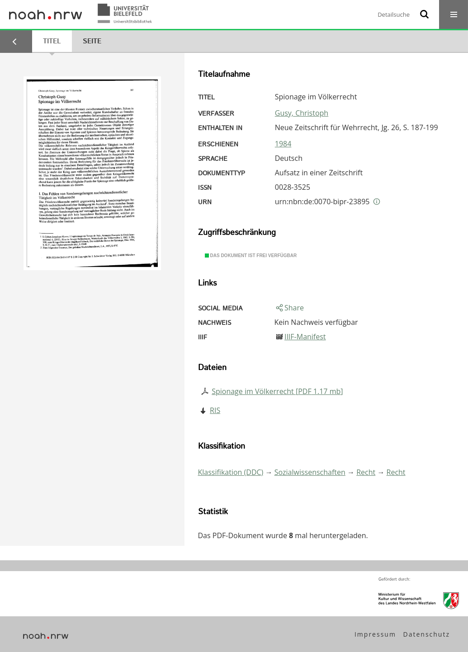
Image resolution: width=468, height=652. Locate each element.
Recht (365, 472)
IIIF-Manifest (305, 337)
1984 (283, 144)
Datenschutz (426, 634)
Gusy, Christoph (301, 113)
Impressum (375, 634)
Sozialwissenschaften (309, 472)
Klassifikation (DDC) (231, 472)
